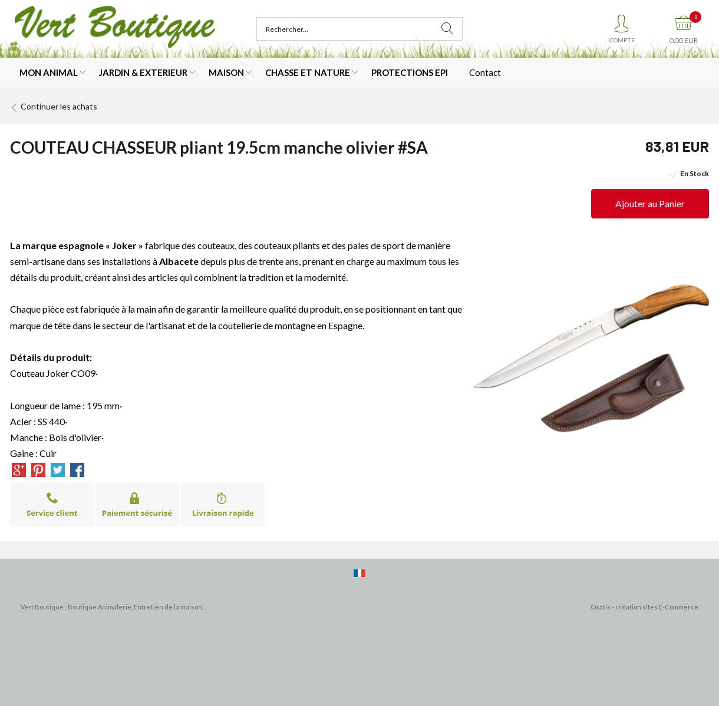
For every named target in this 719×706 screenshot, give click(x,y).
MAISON (226, 72)
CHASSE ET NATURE (307, 72)
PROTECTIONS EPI (409, 72)
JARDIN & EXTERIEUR (143, 72)
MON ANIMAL (48, 72)
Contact (485, 72)
